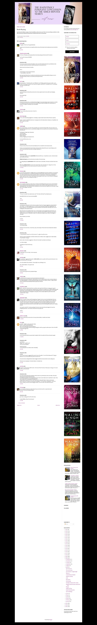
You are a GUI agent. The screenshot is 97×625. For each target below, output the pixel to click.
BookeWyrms (22, 286)
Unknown (22, 171)
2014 (66, 548)
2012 (66, 551)
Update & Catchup (69, 576)
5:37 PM (21, 122)
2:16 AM (21, 400)
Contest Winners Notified (70, 574)
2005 (66, 606)
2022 (66, 535)
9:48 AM (21, 272)
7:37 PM (21, 247)
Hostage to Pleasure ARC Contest (72, 582)
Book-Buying (68, 581)
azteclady (22, 257)
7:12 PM (21, 140)
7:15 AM (21, 312)
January (67, 601)
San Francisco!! (69, 568)
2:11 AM (21, 188)
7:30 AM (21, 370)
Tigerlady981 (22, 297)
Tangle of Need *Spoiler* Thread (71, 483)
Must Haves (68, 579)
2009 (66, 556)
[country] (72, 43)
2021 (66, 537)
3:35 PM (21, 86)
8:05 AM (21, 391)
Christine (21, 109)
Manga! (67, 586)
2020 (66, 539)
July (67, 567)
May (67, 595)
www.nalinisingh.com (74, 29)
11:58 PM (21, 336)
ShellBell (21, 126)
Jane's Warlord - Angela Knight (71, 571)
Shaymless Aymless (23, 53)
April (67, 596)
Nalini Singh (22, 116)
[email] (72, 40)
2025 (66, 531)
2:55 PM (21, 77)
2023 (66, 534)
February (68, 599)
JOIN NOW (72, 51)
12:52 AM (21, 253)
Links (67, 578)
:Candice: (21, 276)
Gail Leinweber (22, 182)
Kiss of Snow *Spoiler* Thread (70, 489)
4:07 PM (21, 96)
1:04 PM (21, 383)
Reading (21, 37)
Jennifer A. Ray (22, 315)
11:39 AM (21, 220)
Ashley (21, 43)
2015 (66, 546)
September (68, 564)
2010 (66, 554)
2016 (66, 545)
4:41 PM (21, 112)
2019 (66, 540)
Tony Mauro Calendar (75, 475)
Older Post (58, 405)
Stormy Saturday (69, 570)
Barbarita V (22, 250)
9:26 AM (21, 266)
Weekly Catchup (69, 588)
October (67, 562)
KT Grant (21, 387)
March (67, 598)
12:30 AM (21, 167)
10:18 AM (21, 283)
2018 (66, 542)
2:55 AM (21, 349)
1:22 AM (21, 178)
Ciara (21, 322)
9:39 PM (21, 150)
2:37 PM (21, 58)
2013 (66, 550)
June (67, 593)
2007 (66, 603)
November (68, 560)
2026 (66, 529)
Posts (66, 524)
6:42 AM (21, 200)
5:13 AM (21, 362)
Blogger (50, 619)
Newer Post (19, 405)
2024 (66, 532)
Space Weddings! (69, 591)
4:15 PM (21, 105)
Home (38, 405)
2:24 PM (21, 49)
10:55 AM (21, 294)
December (68, 559)
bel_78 (21, 81)
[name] (72, 36)
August (67, 565)
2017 (66, 543)
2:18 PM (21, 330)
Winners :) (68, 573)
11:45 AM (21, 318)
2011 (66, 553)
